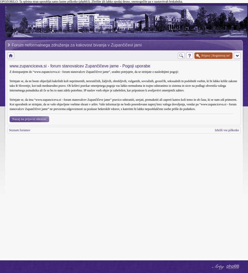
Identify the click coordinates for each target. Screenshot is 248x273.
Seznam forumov (19, 130)
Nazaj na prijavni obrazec (29, 119)
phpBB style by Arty (217, 266)
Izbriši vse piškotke (227, 130)
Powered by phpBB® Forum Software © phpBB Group (233, 266)
